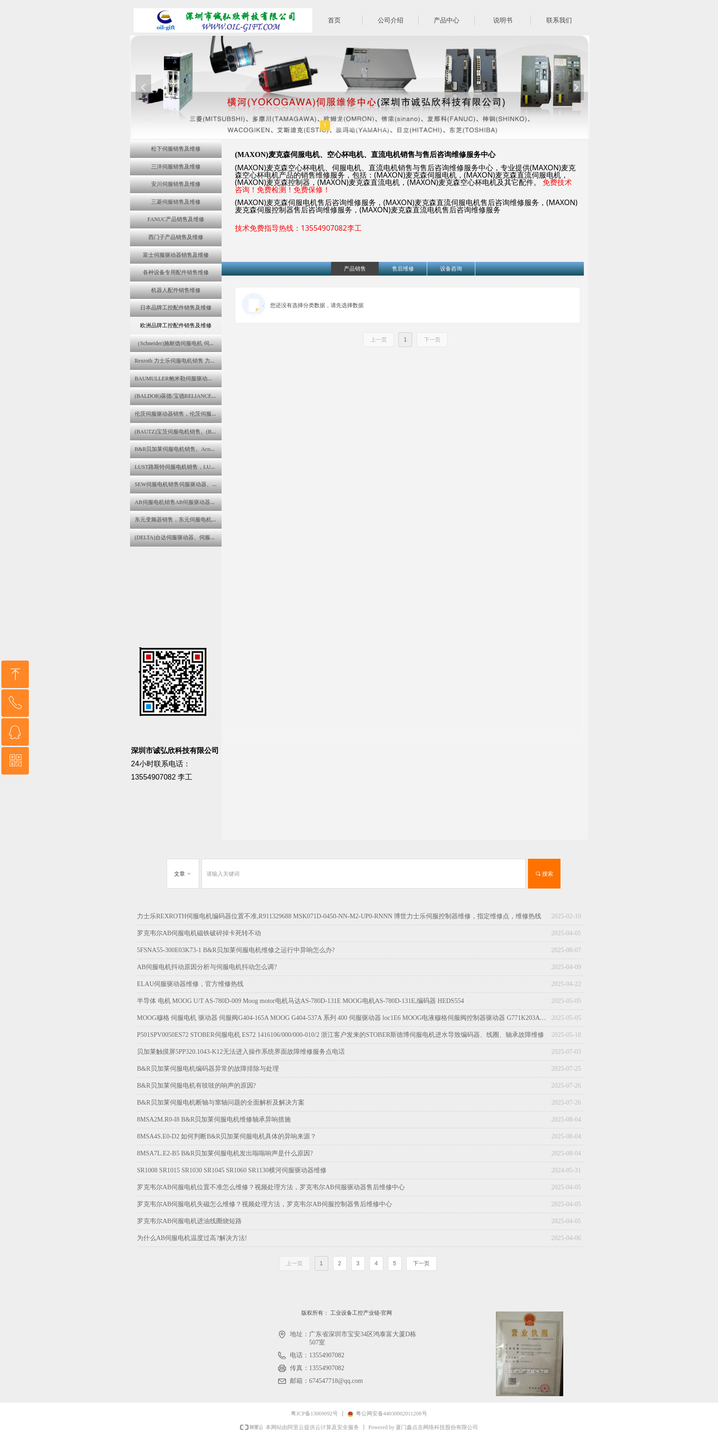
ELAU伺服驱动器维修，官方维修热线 (190, 984)
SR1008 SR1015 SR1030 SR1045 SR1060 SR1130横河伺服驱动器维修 (231, 1170)
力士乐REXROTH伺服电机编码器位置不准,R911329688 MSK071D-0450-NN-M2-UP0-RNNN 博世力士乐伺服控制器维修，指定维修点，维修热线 (339, 916)
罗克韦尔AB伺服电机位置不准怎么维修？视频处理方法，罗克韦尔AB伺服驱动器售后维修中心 (271, 1187)
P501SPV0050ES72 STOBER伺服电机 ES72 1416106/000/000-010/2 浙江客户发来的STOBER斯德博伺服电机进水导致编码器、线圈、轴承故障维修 (340, 1034)
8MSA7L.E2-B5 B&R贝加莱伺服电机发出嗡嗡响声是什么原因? (225, 1153)
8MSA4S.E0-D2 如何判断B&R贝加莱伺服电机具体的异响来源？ (226, 1136)
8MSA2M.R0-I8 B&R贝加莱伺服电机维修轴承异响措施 (214, 1119)
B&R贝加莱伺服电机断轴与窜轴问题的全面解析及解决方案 (221, 1102)
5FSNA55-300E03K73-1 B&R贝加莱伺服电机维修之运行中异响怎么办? (236, 950)
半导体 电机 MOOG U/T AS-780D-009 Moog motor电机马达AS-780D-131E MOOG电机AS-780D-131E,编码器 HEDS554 (300, 1000)
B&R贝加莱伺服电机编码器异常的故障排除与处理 (208, 1068)
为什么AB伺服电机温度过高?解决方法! (192, 1238)
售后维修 (403, 269)
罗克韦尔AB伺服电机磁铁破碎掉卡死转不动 (199, 933)
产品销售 (355, 269)
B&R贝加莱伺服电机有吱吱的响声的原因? (196, 1085)
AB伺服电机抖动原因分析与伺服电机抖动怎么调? (207, 967)
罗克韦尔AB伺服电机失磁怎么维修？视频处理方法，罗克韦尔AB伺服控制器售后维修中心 (264, 1204)
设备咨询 (451, 269)
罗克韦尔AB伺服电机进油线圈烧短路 (189, 1221)
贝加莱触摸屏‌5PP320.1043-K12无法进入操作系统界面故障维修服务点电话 (241, 1051)
